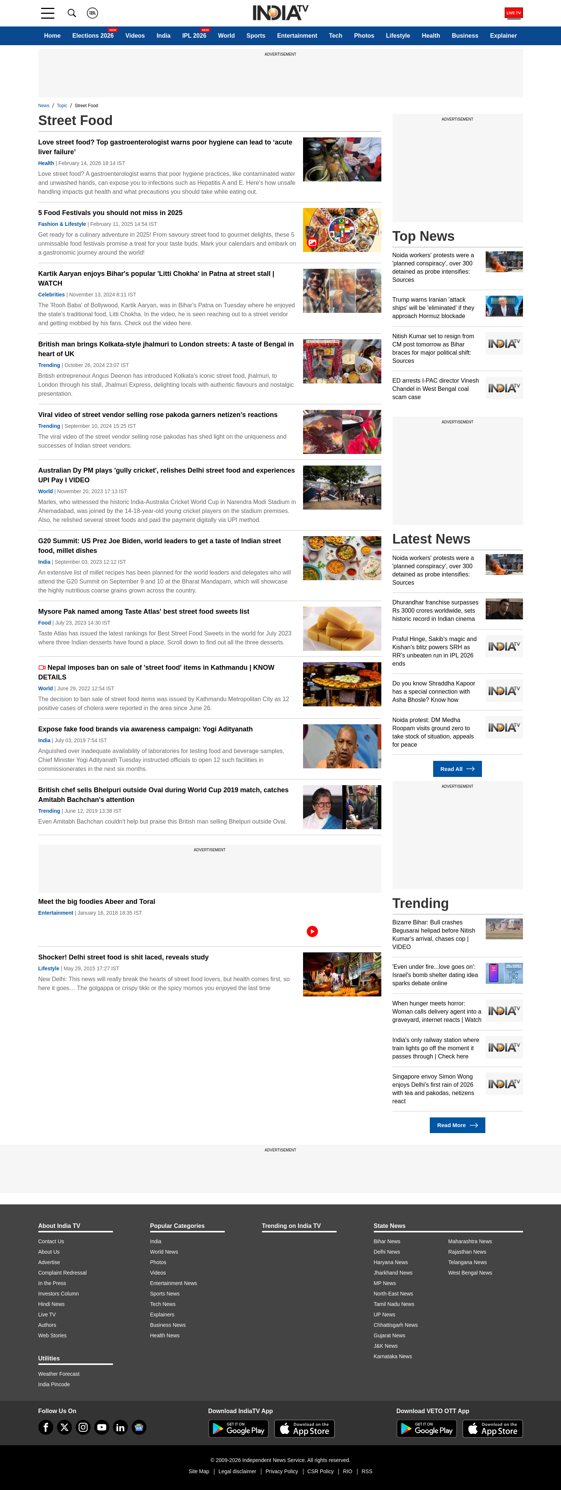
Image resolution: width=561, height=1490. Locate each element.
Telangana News (467, 1262)
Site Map (199, 1471)
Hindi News (51, 1304)
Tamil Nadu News (394, 1304)
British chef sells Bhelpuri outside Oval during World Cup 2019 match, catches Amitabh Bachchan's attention (163, 794)
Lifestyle (398, 35)
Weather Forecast (59, 1374)
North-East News (393, 1294)
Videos (135, 35)
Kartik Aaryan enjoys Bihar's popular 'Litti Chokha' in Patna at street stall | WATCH (156, 278)
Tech (335, 35)
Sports (255, 35)
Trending (49, 365)
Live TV (47, 1315)
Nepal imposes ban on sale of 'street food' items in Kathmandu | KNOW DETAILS (156, 672)
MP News (385, 1283)
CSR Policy (321, 1471)
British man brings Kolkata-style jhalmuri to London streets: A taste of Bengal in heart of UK (166, 349)
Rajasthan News (467, 1252)
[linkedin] (120, 1427)
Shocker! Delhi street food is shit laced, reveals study (123, 957)
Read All (458, 769)
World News (164, 1252)
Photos (364, 35)
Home (52, 35)
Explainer (503, 35)
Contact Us (51, 1241)
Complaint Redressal (62, 1273)
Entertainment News (173, 1283)
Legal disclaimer (237, 1471)
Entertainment (297, 35)
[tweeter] (64, 1427)
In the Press (52, 1283)
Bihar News (387, 1241)
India (163, 35)
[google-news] (139, 1427)
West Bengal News (470, 1273)
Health (431, 35)
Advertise (49, 1262)
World (226, 35)
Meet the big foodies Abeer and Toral (96, 901)
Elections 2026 (93, 35)
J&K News (386, 1346)
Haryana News (391, 1262)
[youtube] (101, 1427)
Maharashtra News (470, 1241)
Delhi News (387, 1252)
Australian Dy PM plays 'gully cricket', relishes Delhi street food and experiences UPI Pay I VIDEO (166, 475)
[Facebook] (45, 1427)
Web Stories (52, 1335)
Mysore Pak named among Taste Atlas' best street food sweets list (143, 611)
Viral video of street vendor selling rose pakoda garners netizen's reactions (158, 415)
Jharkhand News (393, 1273)
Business (465, 35)
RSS (367, 1471)
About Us (49, 1252)
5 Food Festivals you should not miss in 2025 (110, 213)
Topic (62, 105)
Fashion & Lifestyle (62, 224)
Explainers (162, 1315)
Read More (457, 1125)
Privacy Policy (281, 1471)
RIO (347, 1471)
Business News (168, 1325)
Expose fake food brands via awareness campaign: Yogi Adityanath (145, 729)
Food (44, 623)
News (44, 105)
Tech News (163, 1304)
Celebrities (51, 295)
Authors (47, 1325)
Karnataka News (393, 1356)
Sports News (165, 1294)
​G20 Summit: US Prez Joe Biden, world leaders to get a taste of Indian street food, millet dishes (159, 545)
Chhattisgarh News (396, 1325)
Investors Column (58, 1294)
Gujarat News (390, 1335)
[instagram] (83, 1427)
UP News (384, 1315)
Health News (165, 1335)
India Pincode (54, 1384)
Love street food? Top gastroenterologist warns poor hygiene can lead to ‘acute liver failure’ (165, 147)
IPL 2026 (194, 35)
